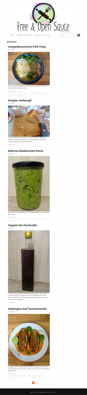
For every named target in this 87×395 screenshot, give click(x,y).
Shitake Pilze (37, 92)
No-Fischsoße (41, 94)
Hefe (37, 146)
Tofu (27, 92)
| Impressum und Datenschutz (51, 392)
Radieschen (15, 219)
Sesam (45, 92)
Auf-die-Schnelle (38, 35)
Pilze (42, 92)
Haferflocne (39, 375)
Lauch (15, 95)
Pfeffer (21, 94)
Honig (39, 377)
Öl (31, 219)
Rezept (10, 92)
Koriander (29, 94)
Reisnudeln (11, 95)
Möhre (23, 95)
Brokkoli (19, 92)
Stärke (10, 94)
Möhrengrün (20, 219)
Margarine (33, 146)
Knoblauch (31, 92)
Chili (36, 94)
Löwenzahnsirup (34, 377)
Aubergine (14, 375)
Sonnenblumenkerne (44, 219)
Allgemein (11, 35)
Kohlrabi (19, 95)
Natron (17, 146)
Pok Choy (14, 92)
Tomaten (19, 375)
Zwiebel (15, 220)
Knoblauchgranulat (12, 377)
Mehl (13, 146)
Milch (41, 146)
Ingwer (13, 94)
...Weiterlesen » (12, 91)
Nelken (24, 94)
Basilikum (27, 377)
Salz (17, 94)
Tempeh (23, 92)
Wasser (21, 146)
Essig (48, 377)
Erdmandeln (29, 375)
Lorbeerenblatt (36, 219)
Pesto (23, 377)
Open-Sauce (47, 35)
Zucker (28, 146)
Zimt (33, 94)
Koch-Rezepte (19, 35)
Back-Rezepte (28, 35)
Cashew (34, 375)
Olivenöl (10, 378)
